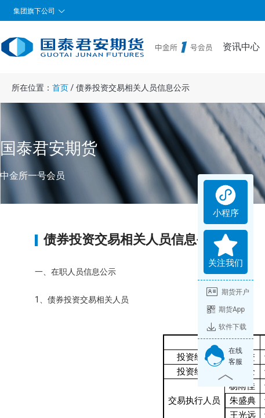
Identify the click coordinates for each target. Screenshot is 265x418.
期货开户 (227, 292)
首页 (60, 87)
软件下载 (226, 327)
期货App (225, 309)
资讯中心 (241, 46)
